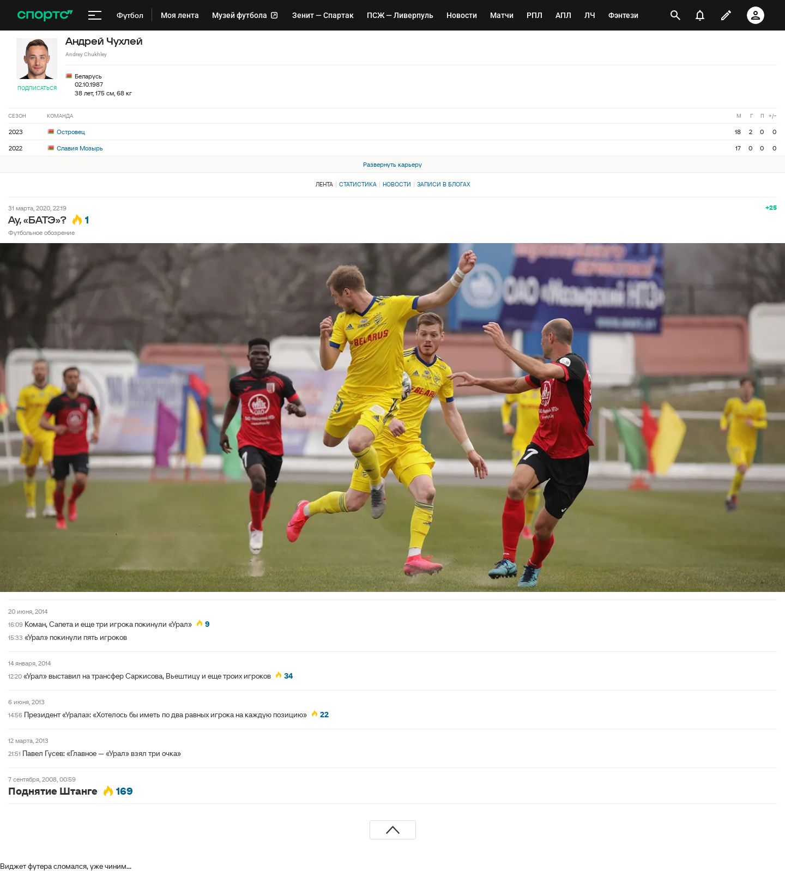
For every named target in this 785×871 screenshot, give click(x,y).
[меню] (95, 15)
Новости (397, 184)
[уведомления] (700, 15)
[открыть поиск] (675, 15)
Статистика (358, 184)
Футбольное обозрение (41, 232)
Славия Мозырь (75, 148)
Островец (66, 132)
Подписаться (37, 88)
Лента (324, 184)
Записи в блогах (443, 184)
